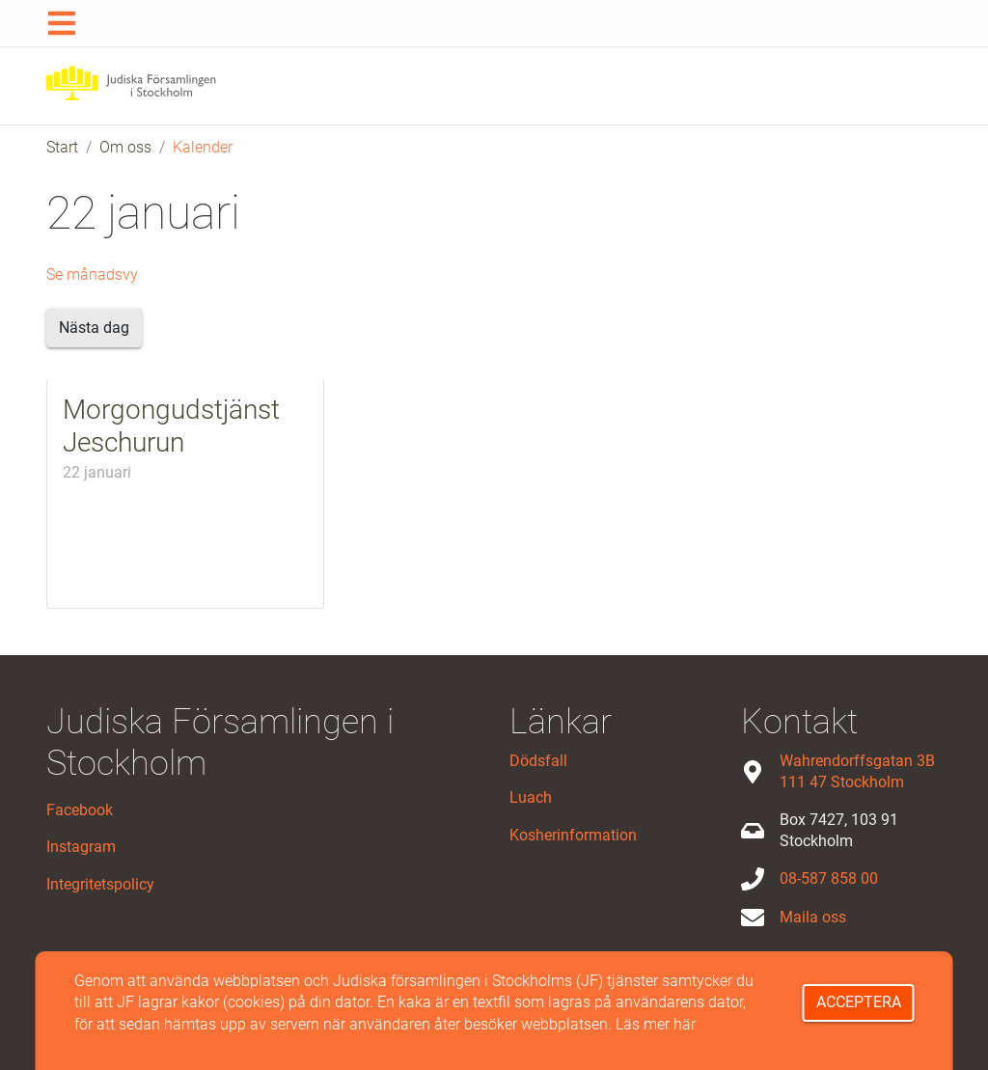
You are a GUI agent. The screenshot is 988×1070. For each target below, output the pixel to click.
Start (62, 147)
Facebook (79, 810)
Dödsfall (538, 761)
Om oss (125, 147)
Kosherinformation (573, 835)
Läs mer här (656, 1024)
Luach (530, 797)
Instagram (81, 846)
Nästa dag (94, 327)
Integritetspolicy (100, 884)
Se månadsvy (92, 274)
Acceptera (858, 1002)
